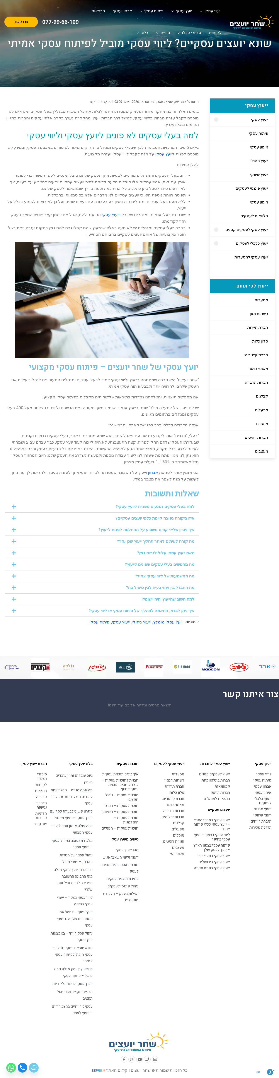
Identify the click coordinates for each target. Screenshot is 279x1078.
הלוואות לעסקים (254, 216)
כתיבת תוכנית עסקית (122, 879)
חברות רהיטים (256, 437)
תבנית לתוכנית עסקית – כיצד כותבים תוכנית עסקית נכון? (120, 785)
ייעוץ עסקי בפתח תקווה (212, 868)
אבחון (153, 472)
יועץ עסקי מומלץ (167, 622)
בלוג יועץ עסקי (81, 763)
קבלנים (262, 396)
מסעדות (261, 300)
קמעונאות (222, 786)
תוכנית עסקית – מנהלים (120, 828)
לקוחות (215, 32)
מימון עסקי (259, 202)
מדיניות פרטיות (41, 816)
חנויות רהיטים (173, 841)
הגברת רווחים (261, 821)
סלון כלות (260, 341)
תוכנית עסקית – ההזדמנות (126, 820)
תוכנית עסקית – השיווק (120, 812)
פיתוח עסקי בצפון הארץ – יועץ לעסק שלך (211, 847)
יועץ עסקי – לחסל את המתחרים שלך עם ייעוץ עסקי (75, 918)
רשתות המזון (174, 780)
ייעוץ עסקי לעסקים (169, 763)
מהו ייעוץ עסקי (127, 850)
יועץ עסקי (181, 11)
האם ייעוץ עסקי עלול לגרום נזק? (165, 553)
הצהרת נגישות (41, 805)
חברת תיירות (257, 327)
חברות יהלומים (173, 817)
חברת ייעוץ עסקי (33, 763)
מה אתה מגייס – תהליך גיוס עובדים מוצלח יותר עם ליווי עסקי (72, 796)
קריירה (41, 797)
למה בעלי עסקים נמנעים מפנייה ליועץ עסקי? (155, 507)
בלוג (142, 32)
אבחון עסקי (122, 11)
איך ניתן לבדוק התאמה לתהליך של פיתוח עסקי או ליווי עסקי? (141, 611)
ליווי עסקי (263, 774)
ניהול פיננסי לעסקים (122, 886)
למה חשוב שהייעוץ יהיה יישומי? (168, 599)
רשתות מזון (259, 313)
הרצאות (98, 11)
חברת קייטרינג (256, 355)
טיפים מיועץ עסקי (124, 839)
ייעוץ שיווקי (259, 174)
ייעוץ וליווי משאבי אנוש (120, 857)
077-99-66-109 (60, 21)
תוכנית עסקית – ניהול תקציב (121, 797)
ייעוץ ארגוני (262, 809)
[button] (102, 506)
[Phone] (22, 1068)
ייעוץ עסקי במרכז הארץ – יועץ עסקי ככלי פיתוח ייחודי (212, 824)
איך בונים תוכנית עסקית (120, 774)
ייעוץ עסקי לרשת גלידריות (72, 984)
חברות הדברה (256, 382)
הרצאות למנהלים (217, 798)
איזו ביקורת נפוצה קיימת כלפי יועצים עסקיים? (154, 518)
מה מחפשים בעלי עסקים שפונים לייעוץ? (159, 564)
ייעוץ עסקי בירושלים (214, 862)
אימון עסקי (259, 147)
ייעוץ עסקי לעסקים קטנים (246, 229)
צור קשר (40, 824)
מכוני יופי (177, 853)
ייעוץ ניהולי (259, 160)
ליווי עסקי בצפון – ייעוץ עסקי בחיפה (212, 837)
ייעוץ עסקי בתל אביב (214, 856)
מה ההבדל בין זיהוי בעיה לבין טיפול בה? (160, 587)
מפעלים (261, 410)
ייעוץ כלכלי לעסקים (252, 243)
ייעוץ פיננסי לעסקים (252, 188)
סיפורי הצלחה (189, 32)
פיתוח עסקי (152, 11)
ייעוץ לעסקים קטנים (214, 774)
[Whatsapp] (11, 1068)
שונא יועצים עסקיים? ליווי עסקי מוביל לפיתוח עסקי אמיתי (73, 954)
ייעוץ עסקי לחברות (215, 763)
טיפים (163, 32)
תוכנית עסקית (127, 763)
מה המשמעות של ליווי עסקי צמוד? (164, 576)
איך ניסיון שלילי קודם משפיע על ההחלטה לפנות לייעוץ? (146, 530)
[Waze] (34, 1068)
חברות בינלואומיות (216, 780)
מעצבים (261, 451)
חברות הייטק (220, 792)
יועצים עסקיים (219, 809)
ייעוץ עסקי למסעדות (251, 257)
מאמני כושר (258, 368)
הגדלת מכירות (260, 827)
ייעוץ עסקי (210, 11)
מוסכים (262, 423)
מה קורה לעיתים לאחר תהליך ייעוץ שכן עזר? (155, 541)
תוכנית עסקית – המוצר (120, 805)
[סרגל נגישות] (271, 1071)
